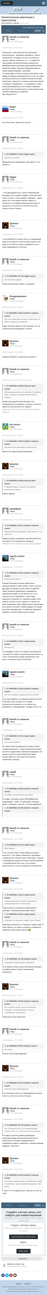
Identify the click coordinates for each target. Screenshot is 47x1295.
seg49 (26, 845)
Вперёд (37, 31)
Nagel (26, 154)
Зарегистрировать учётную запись (23, 1237)
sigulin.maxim (29, 641)
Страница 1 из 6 (23, 31)
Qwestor (27, 959)
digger (26, 276)
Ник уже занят (30, 386)
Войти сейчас (23, 1251)
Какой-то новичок (31, 313)
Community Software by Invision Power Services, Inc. (23, 1291)
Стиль (27, 1284)
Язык (19, 1284)
